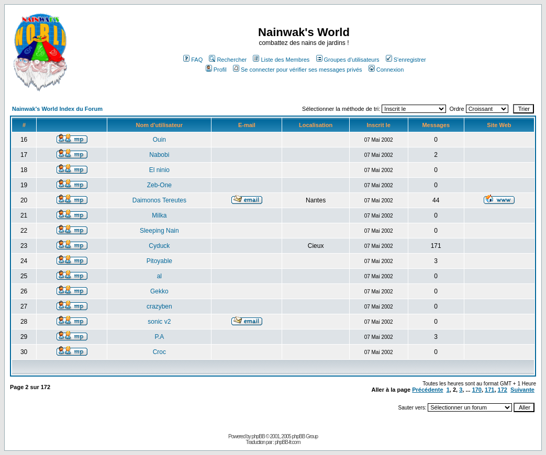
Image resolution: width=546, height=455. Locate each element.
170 (477, 389)
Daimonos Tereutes (159, 200)
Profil (216, 69)
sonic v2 (159, 321)
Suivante (522, 389)
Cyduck (159, 245)
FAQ (193, 59)
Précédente (427, 389)
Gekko (159, 291)
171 (489, 389)
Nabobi (159, 154)
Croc (159, 352)
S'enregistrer (406, 59)
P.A (159, 336)
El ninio (159, 170)
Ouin (159, 139)
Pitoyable (159, 261)
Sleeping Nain (159, 230)
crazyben (159, 306)
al (159, 276)
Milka (159, 215)
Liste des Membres (281, 59)
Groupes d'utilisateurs (348, 59)
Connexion (386, 69)
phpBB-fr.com (287, 442)
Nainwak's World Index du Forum (57, 109)
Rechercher (228, 59)
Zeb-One (159, 185)
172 (502, 389)
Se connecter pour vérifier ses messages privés (297, 69)
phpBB (258, 436)
